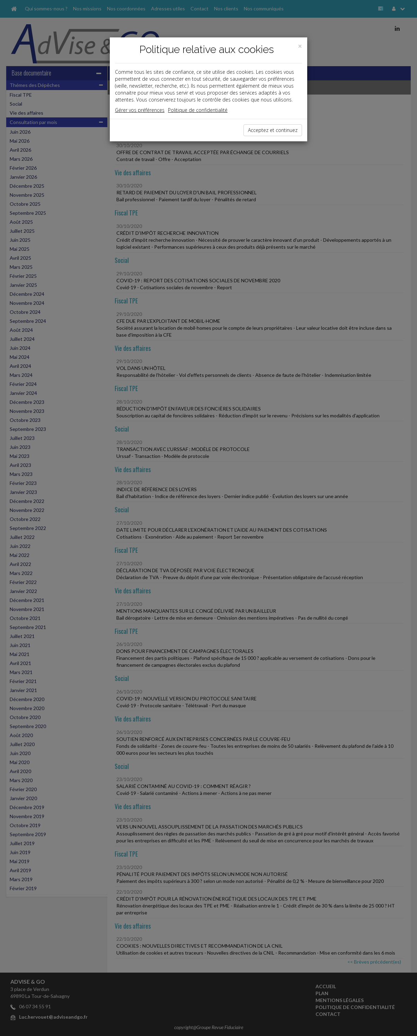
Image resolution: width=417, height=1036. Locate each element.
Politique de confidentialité (198, 110)
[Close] (300, 46)
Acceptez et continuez (273, 130)
